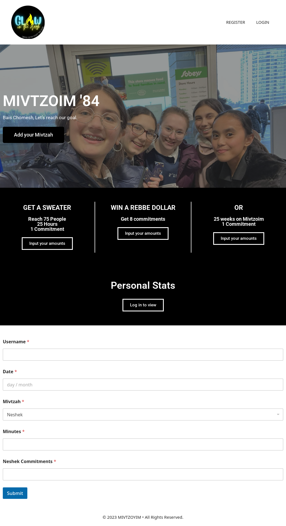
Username (16, 341)
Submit (15, 493)
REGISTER (235, 22)
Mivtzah (13, 401)
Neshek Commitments (29, 461)
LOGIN (262, 22)
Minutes (14, 431)
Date (10, 371)
